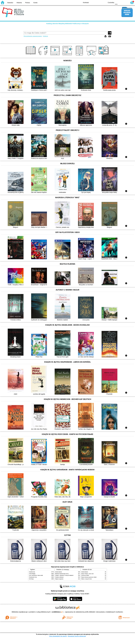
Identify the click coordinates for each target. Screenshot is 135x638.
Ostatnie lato (32, 571)
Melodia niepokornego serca (62, 573)
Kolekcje (45, 36)
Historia (19, 2)
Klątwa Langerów (59, 579)
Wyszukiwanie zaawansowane (33, 36)
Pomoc (27, 2)
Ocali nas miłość (85, 575)
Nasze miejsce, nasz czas (87, 573)
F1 (120, 2)
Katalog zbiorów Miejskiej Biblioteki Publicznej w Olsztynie (67, 23)
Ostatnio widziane (59, 577)
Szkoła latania (58, 571)
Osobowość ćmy (33, 577)
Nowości (10, 2)
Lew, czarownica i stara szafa (36, 575)
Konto (35, 2)
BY (104, 2)
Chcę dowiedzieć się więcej (58, 636)
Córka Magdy (32, 573)
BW (95, 2)
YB (100, 2)
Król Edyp (31, 579)
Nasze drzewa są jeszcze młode (89, 577)
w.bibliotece (57, 612)
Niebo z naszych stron (86, 579)
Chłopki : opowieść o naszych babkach (64, 575)
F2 (125, 2)
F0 (116, 2)
